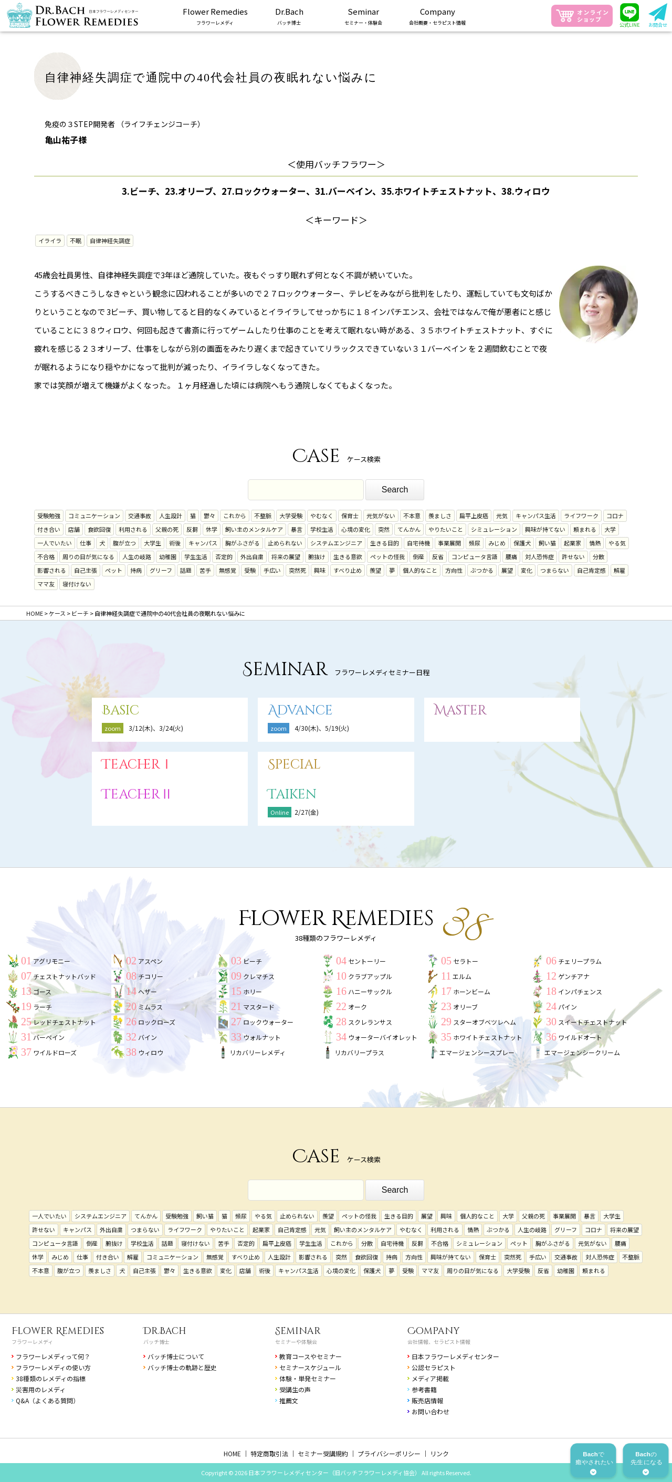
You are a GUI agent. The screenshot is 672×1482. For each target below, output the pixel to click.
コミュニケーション (94, 515)
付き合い (48, 529)
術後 (175, 543)
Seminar (298, 1331)
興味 (320, 570)
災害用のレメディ (41, 1389)
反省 (438, 556)
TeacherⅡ (137, 794)
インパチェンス (580, 991)
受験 (250, 570)
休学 (211, 529)
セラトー (465, 961)
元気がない (380, 515)
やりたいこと (445, 529)
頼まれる (584, 529)
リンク (439, 1453)
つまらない (554, 570)
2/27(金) (307, 811)
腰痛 (511, 556)
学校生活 (321, 529)
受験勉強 (48, 515)
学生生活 (195, 556)
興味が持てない (545, 529)
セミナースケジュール (310, 1367)
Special (294, 764)
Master (460, 710)
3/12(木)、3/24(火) (156, 727)
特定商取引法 (269, 1453)
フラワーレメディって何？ (53, 1356)
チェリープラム (580, 961)
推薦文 (288, 1400)
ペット (113, 570)
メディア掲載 (430, 1378)
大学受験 (290, 515)
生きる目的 (384, 543)
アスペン (150, 961)
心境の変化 (355, 529)
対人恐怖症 (539, 556)
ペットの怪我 (387, 556)
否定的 (224, 556)
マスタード (259, 1006)
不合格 (46, 556)
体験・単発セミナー (307, 1378)
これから (234, 515)
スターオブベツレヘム (484, 1021)
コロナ (615, 515)
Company (433, 1331)
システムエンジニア (336, 543)
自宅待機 (418, 543)
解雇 (619, 570)
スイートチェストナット (592, 1021)
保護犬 (522, 543)
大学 (610, 529)
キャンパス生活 (536, 515)
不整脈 (262, 515)
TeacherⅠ (137, 764)
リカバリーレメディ (257, 1052)
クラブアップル (370, 976)
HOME (232, 1453)
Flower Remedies (58, 1331)
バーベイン (49, 1037)
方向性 (454, 570)
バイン (147, 1037)
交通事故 (139, 515)
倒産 (418, 556)
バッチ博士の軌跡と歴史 (182, 1367)
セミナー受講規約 (323, 1453)
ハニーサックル (370, 991)
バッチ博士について (176, 1356)
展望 (507, 570)
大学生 (152, 543)
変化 (526, 570)
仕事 (85, 543)
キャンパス (202, 543)
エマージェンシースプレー (476, 1052)
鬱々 (209, 515)
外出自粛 (252, 556)
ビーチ (252, 961)
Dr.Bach (164, 1331)
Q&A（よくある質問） (47, 1400)
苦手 (205, 570)
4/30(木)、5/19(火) (322, 727)
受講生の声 (295, 1389)
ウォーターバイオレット (382, 1037)
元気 (502, 515)
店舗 (74, 529)
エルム (462, 976)
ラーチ (42, 1006)
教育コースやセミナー (310, 1356)
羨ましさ (440, 515)
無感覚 (227, 570)
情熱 (595, 543)
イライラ (49, 240)
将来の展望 (285, 556)
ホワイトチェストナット (487, 1037)
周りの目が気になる (88, 556)
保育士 (350, 515)
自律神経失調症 (110, 240)
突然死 (297, 570)
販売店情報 (427, 1400)
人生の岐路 (136, 556)
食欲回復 (99, 529)
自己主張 (85, 570)
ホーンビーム (471, 991)
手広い (272, 570)
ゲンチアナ (574, 976)
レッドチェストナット (64, 1021)
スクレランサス (370, 1021)
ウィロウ (150, 1052)
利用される (133, 529)
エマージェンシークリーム (582, 1052)
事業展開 (449, 543)
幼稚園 (167, 556)
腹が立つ (124, 543)
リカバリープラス (359, 1052)
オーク (357, 1006)
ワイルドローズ (55, 1052)
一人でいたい (54, 543)
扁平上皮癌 (473, 515)
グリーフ (161, 570)
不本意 (412, 515)
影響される (51, 570)
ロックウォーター (268, 1021)
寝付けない (76, 584)
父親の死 (166, 529)
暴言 (296, 529)
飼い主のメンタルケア (254, 529)
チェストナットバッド (64, 976)
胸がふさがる (242, 543)
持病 (136, 570)
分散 (598, 556)
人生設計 (170, 515)
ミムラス (150, 1006)
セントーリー (367, 961)
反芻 (192, 529)
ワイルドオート (580, 1037)
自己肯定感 (591, 570)
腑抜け (317, 556)
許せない (573, 556)
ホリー (252, 991)
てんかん (409, 529)
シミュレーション (494, 529)
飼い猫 (547, 543)
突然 (384, 529)
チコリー (150, 976)
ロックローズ (156, 1021)
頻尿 (474, 543)
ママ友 (46, 584)
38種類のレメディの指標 (51, 1378)
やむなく (321, 515)
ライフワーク (581, 515)
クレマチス (259, 976)
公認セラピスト (434, 1367)
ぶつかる (482, 570)
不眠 (75, 240)
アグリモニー (51, 961)
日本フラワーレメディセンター (455, 1356)
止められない (285, 543)
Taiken (292, 794)
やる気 (617, 543)
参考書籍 (424, 1389)
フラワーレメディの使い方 (53, 1367)
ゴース (42, 991)
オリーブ (465, 1006)
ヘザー (147, 991)
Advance (300, 710)
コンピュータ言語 (475, 556)
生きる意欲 (347, 556)
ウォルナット (262, 1037)
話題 (186, 570)
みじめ (497, 543)
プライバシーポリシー (389, 1453)
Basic (120, 710)
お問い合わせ (430, 1411)
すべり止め (347, 570)
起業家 (572, 543)
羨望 (375, 570)
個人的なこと (420, 570)
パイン (567, 1006)
